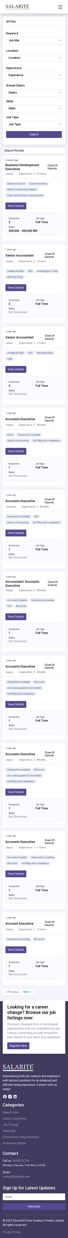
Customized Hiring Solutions (21, 1137)
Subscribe (34, 1206)
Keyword (12, 33)
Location (12, 50)
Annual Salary (15, 85)
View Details (16, 206)
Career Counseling (14, 1118)
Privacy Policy (12, 1232)
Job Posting (10, 1124)
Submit (34, 134)
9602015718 (21, 1160)
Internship (9, 1131)
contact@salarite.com (16, 1176)
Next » (27, 992)
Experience (14, 68)
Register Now (18, 1045)
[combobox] (34, 40)
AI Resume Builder (14, 1143)
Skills (9, 101)
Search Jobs (11, 1112)
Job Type (12, 117)
